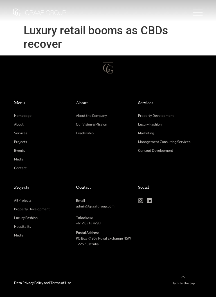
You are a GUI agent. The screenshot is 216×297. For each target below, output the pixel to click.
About (82, 103)
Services (145, 103)
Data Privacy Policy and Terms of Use (42, 283)
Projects (21, 187)
